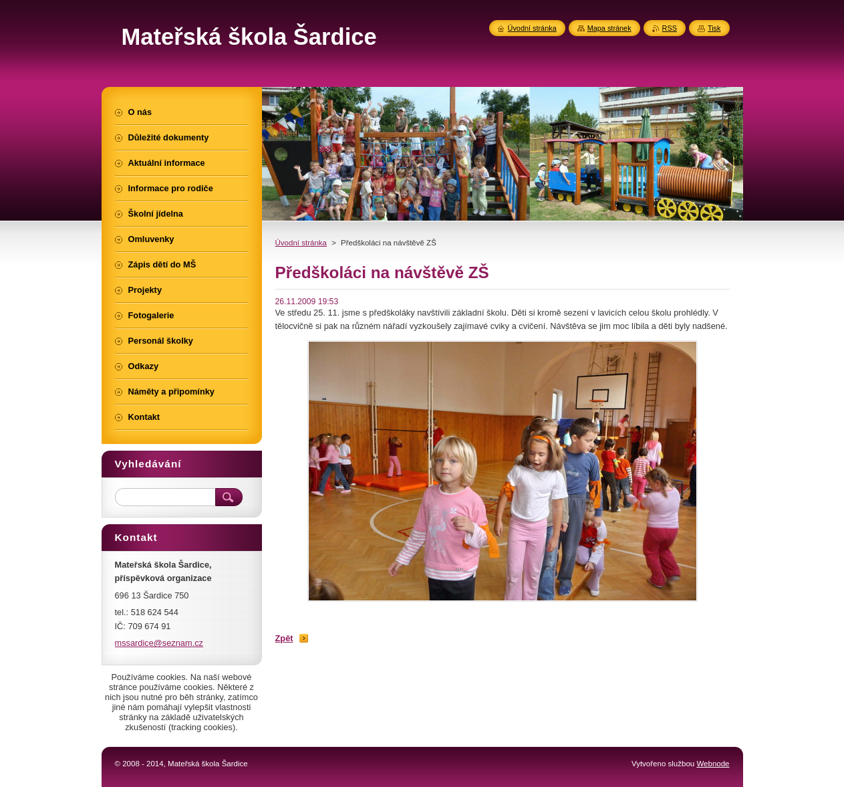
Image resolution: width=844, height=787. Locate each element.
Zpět (284, 638)
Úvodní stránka (301, 243)
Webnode (712, 764)
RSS (669, 28)
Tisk (714, 28)
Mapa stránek (609, 28)
